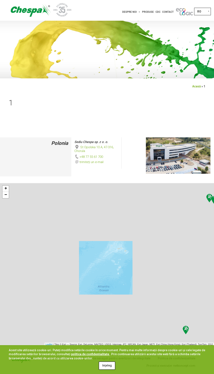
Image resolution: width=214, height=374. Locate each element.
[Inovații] (184, 12)
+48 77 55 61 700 (88, 157)
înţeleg (107, 365)
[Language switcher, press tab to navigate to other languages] (202, 11)
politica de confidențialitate (90, 354)
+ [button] (5, 189)
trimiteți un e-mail (91, 162)
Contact (168, 11)
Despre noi (131, 12)
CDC (157, 11)
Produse (148, 11)
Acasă (196, 86)
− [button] (5, 195)
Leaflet (49, 344)
